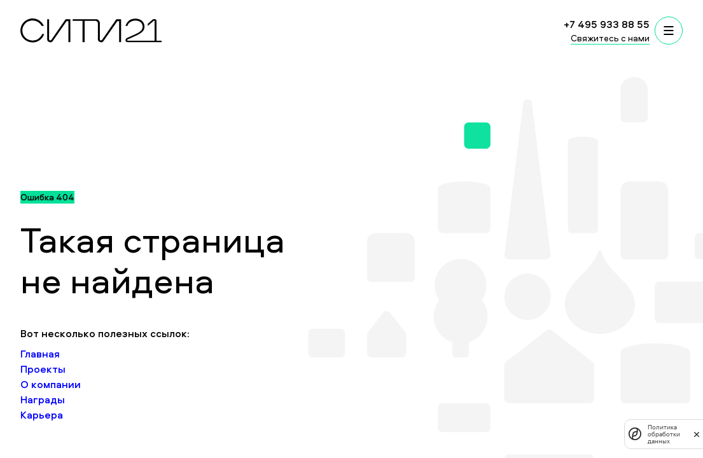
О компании (50, 384)
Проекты (43, 369)
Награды (42, 399)
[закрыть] (696, 434)
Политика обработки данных (664, 434)
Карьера (41, 415)
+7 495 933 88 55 (607, 24)
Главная (40, 354)
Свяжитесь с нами (610, 38)
